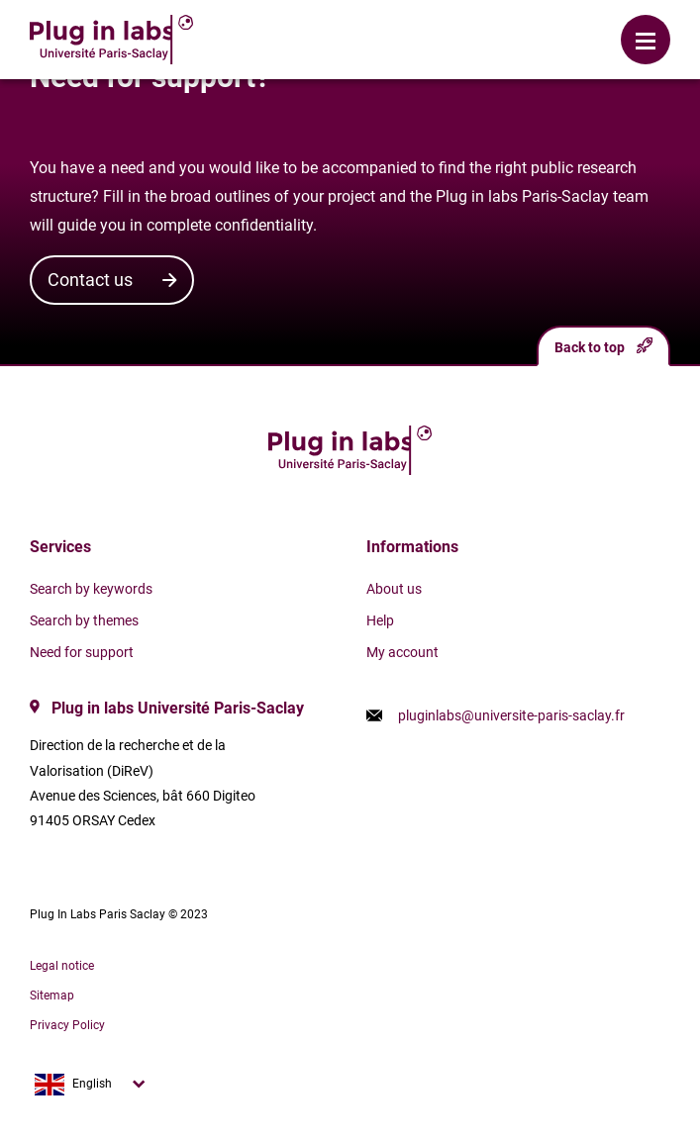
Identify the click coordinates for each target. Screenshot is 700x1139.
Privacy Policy (67, 1025)
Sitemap (52, 995)
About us (394, 589)
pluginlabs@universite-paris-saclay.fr (511, 715)
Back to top (603, 345)
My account (402, 652)
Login (285, 25)
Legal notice (62, 966)
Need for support (82, 652)
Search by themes (84, 620)
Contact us (90, 279)
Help (380, 620)
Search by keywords (91, 589)
